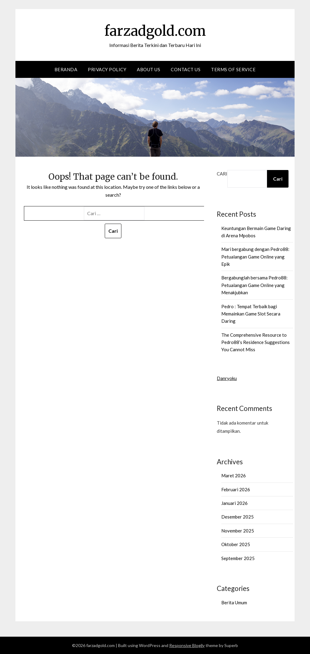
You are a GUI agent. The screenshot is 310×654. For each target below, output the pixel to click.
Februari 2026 (235, 489)
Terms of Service (233, 69)
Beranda (66, 69)
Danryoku (227, 378)
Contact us (185, 69)
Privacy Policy (107, 69)
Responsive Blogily (187, 645)
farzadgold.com (155, 31)
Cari (222, 173)
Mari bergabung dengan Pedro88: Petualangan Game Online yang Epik (255, 256)
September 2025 (238, 558)
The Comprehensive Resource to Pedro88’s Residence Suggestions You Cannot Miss (255, 342)
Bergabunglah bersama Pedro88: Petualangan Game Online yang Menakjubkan (254, 285)
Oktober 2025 (235, 544)
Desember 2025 (237, 516)
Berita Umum (234, 602)
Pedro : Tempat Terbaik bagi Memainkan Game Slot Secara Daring (250, 314)
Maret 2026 (233, 475)
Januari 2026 (234, 503)
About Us (148, 69)
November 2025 (237, 530)
